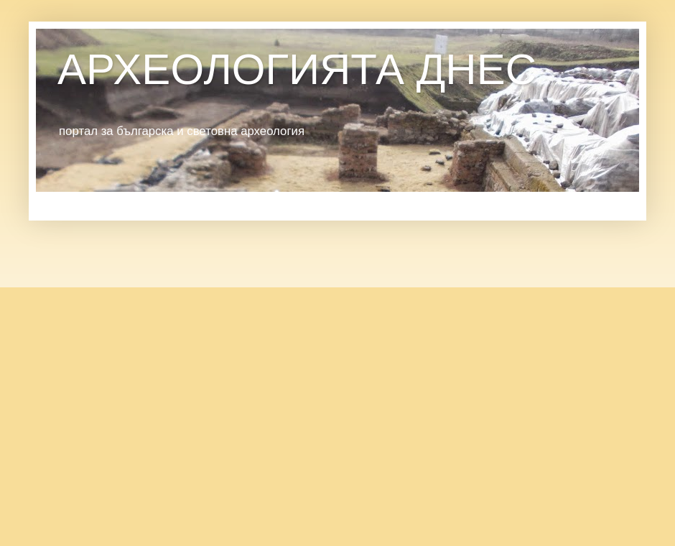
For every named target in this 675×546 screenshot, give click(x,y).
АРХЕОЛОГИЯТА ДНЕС (296, 69)
